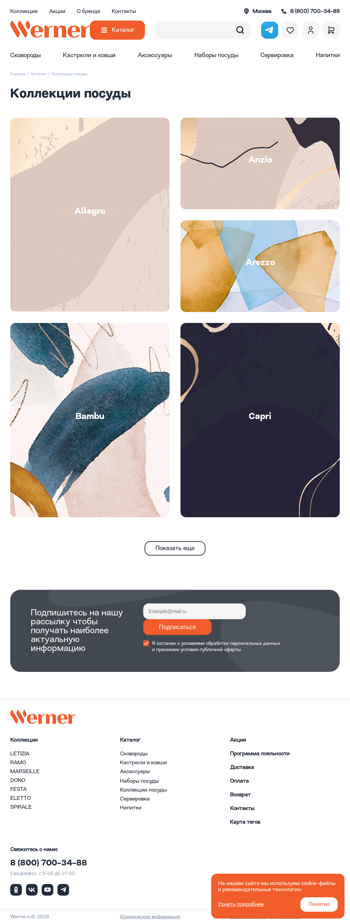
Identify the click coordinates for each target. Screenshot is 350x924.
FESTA (18, 789)
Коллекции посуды (143, 790)
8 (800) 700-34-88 (48, 863)
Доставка (242, 767)
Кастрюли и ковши (89, 55)
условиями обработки (205, 643)
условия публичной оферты (211, 649)
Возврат (240, 795)
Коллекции (24, 11)
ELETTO (20, 798)
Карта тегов (245, 822)
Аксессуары (155, 55)
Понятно (319, 904)
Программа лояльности (260, 754)
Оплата (239, 781)
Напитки (328, 55)
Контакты (124, 11)
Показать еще (175, 548)
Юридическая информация (150, 916)
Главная (18, 74)
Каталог (123, 30)
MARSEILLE (25, 772)
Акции (57, 11)
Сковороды (25, 55)
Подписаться (177, 627)
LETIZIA (19, 754)
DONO (17, 780)
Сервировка (277, 55)
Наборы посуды (216, 55)
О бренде (88, 11)
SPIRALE (21, 807)
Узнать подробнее (241, 904)
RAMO (18, 763)
